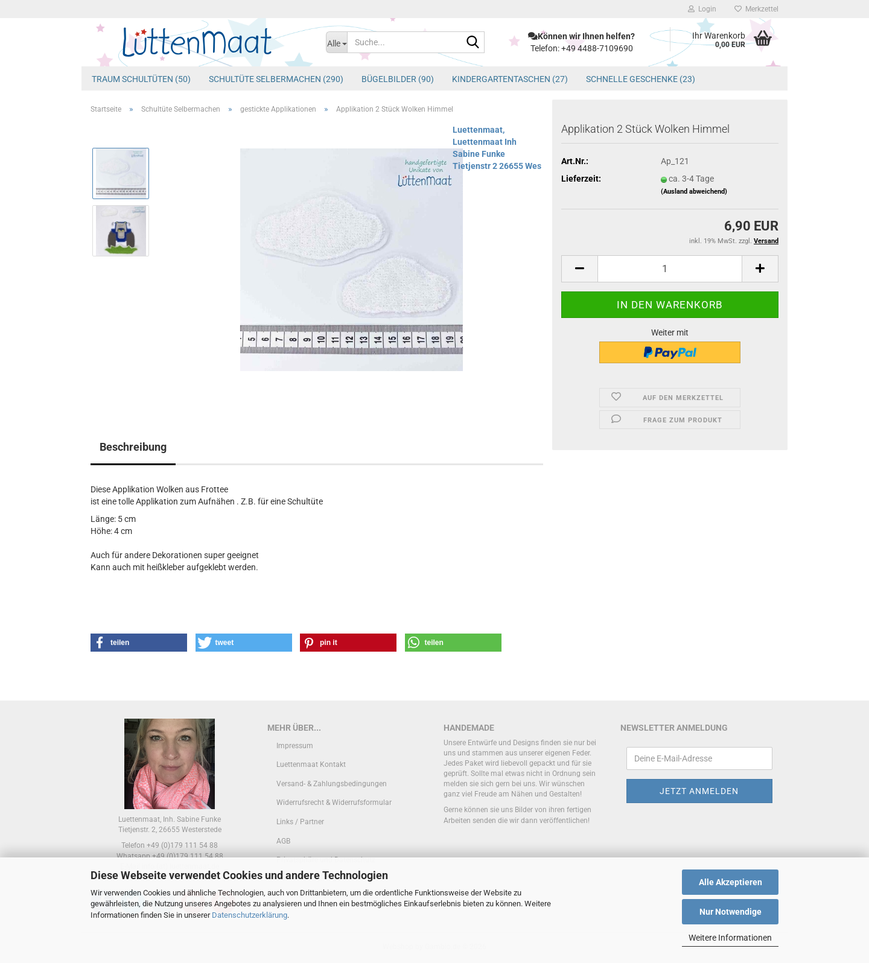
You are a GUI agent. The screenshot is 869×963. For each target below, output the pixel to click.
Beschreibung (133, 446)
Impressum (294, 746)
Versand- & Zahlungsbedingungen (331, 784)
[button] (579, 268)
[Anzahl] (669, 268)
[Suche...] (336, 42)
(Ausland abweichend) (694, 191)
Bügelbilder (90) (397, 79)
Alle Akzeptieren (730, 882)
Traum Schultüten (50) (141, 79)
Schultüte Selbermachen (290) (276, 79)
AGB (283, 841)
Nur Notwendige (730, 912)
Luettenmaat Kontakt (311, 764)
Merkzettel (756, 9)
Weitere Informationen (730, 937)
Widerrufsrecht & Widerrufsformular (334, 802)
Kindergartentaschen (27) (510, 79)
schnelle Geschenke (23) (640, 79)
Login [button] (702, 9)
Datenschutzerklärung (249, 915)
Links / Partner (300, 822)
